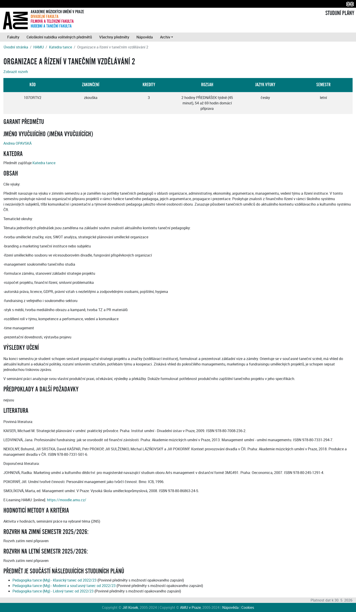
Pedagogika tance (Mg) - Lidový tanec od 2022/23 (53, 591)
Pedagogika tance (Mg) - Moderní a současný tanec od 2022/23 (64, 585)
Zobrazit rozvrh (15, 71)
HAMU (38, 47)
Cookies (247, 607)
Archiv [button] (165, 37)
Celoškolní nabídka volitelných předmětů (59, 37)
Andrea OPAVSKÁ (17, 143)
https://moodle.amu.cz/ (66, 499)
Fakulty (13, 37)
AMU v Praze (190, 607)
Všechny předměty (114, 37)
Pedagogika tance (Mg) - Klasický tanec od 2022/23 (54, 580)
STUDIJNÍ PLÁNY (339, 13)
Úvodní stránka (16, 47)
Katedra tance (60, 47)
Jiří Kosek (130, 607)
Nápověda (144, 37)
